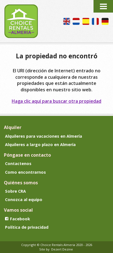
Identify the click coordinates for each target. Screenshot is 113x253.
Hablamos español (85, 21)
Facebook (17, 218)
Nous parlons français (95, 21)
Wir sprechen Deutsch (105, 21)
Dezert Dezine (62, 249)
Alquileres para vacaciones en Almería (43, 136)
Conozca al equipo (23, 199)
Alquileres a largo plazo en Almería (40, 144)
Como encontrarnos (25, 172)
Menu (103, 6)
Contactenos (18, 163)
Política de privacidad (26, 227)
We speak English (66, 21)
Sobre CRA (15, 191)
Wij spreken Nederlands (76, 21)
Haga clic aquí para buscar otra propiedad (56, 101)
